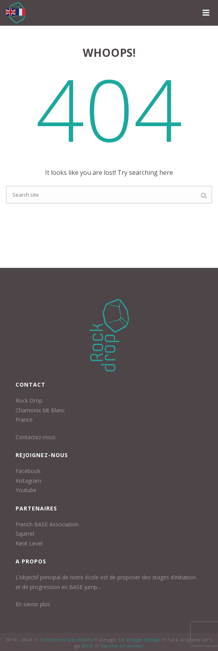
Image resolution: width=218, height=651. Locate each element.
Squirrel (25, 533)
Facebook (28, 471)
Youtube (26, 490)
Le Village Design (139, 639)
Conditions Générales (66, 639)
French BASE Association (47, 524)
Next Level (29, 543)
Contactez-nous (36, 437)
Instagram (28, 480)
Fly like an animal (122, 646)
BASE (88, 646)
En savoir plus (33, 604)
